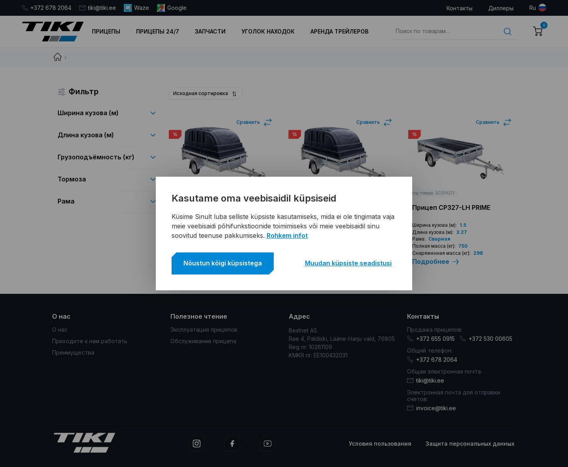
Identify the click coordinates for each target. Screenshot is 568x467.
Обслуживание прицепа (203, 341)
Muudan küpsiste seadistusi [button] (348, 263)
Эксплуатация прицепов (203, 329)
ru (532, 7)
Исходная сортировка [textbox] (200, 93)
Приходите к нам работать (89, 341)
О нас (59, 329)
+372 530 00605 (486, 338)
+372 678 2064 (46, 7)
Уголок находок (268, 31)
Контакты (460, 8)
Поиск (507, 31)
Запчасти (210, 31)
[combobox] (204, 93)
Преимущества (73, 352)
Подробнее (435, 261)
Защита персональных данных (470, 443)
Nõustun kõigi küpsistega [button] (222, 263)
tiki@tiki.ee (97, 7)
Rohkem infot (287, 235)
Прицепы (106, 31)
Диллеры (501, 8)
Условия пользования (380, 443)
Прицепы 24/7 (157, 31)
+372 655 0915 (431, 338)
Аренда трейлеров (339, 31)
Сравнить (248, 122)
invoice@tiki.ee (431, 408)
